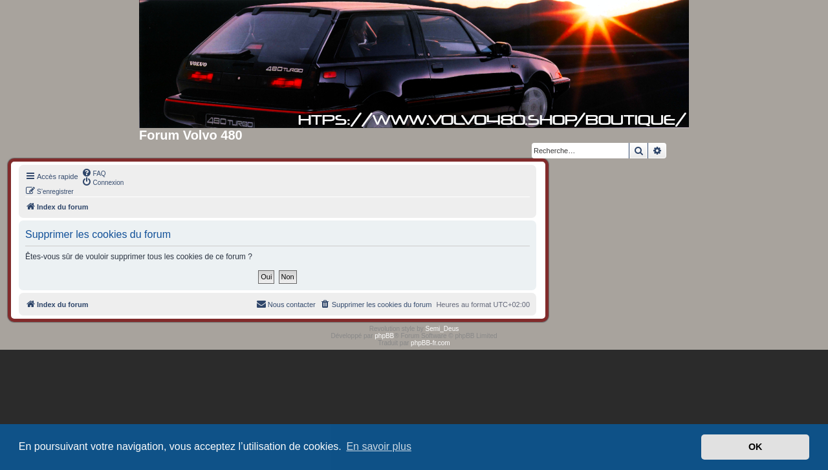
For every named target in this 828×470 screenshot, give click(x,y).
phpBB (384, 335)
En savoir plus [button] (378, 446)
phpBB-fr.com (430, 343)
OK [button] (755, 447)
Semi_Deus (442, 328)
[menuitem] (94, 172)
